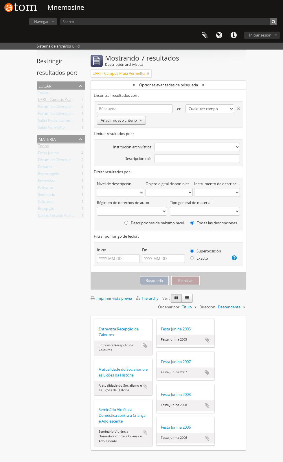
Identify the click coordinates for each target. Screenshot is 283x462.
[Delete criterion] (237, 107)
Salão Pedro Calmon (55, 121)
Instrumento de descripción (217, 183)
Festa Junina (48, 154)
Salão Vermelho (51, 128)
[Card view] (176, 298)
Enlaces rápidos (233, 35)
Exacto (199, 258)
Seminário (46, 195)
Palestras (46, 188)
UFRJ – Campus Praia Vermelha (64, 100)
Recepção (46, 209)
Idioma (219, 35)
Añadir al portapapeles (145, 346)
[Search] (168, 21)
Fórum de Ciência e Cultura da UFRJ (68, 107)
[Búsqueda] (273, 21)
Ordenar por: (169, 307)
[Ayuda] (234, 258)
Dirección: (207, 307)
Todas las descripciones (213, 222)
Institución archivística (132, 147)
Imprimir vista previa (111, 298)
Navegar (41, 21)
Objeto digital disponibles (167, 183)
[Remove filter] (148, 73)
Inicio (101, 249)
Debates (45, 167)
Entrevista (46, 181)
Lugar (45, 85)
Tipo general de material (190, 202)
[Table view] (187, 298)
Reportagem (48, 174)
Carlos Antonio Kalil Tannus (61, 216)
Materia (47, 139)
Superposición (205, 251)
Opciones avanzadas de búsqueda (168, 85)
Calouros (45, 202)
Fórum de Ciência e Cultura (61, 114)
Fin (144, 249)
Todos (43, 93)
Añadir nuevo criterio (121, 120)
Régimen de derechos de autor (123, 202)
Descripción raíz (137, 158)
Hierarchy (147, 298)
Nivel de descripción (114, 183)
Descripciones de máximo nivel (154, 222)
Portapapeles (204, 35)
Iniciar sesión (260, 35)
